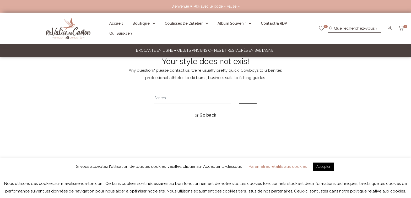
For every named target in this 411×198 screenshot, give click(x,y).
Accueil (116, 23)
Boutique (143, 23)
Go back (207, 115)
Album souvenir (234, 23)
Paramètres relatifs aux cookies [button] (278, 166)
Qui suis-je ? (120, 33)
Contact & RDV (274, 23)
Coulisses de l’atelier (186, 23)
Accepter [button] (323, 167)
